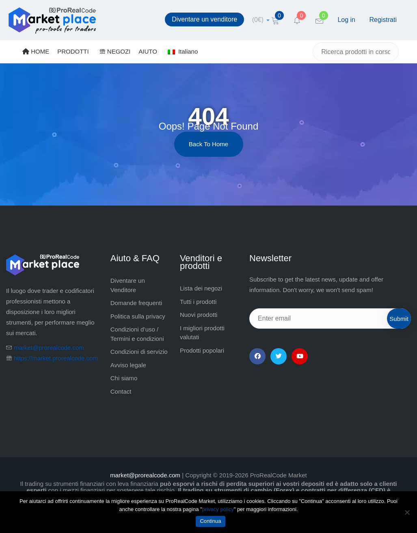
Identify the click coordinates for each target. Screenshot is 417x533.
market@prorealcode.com (49, 347)
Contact (121, 391)
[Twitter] (278, 356)
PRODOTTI (73, 51)
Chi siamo (124, 378)
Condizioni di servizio (139, 351)
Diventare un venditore (204, 19)
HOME (35, 51)
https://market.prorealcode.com (56, 358)
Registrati (383, 19)
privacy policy (218, 509)
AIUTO (147, 51)
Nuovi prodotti (199, 314)
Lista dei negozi (201, 288)
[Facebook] (257, 356)
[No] (407, 512)
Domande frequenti (136, 302)
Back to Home (208, 144)
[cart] (261, 19)
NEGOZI (115, 51)
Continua (210, 521)
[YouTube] (300, 356)
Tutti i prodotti (198, 301)
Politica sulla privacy (137, 316)
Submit (398, 318)
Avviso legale (128, 365)
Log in (346, 19)
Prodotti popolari (202, 350)
